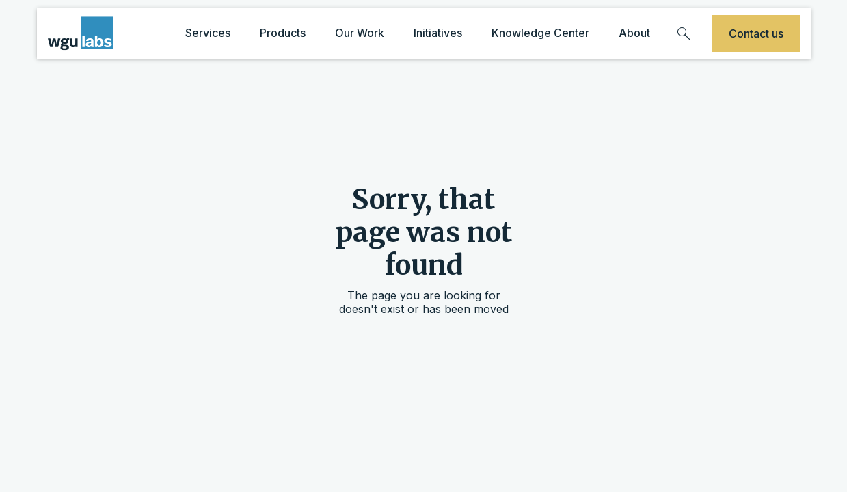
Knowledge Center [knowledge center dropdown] (540, 33)
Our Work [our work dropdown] (359, 33)
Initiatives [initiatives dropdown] (438, 33)
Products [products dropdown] (283, 33)
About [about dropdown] (634, 33)
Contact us (756, 33)
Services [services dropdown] (207, 33)
